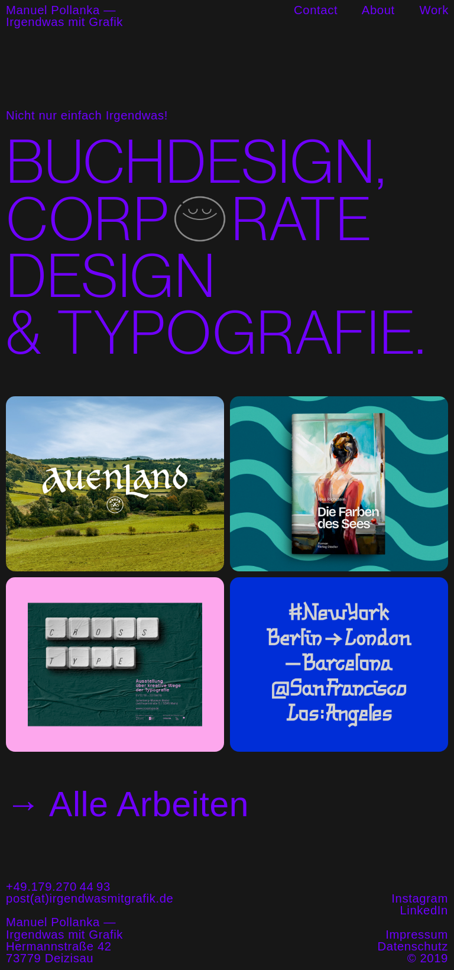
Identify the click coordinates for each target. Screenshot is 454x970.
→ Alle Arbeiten (127, 804)
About (378, 10)
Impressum (416, 934)
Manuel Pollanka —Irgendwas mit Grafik (64, 16)
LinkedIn (424, 910)
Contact (316, 10)
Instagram (419, 898)
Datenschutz (413, 946)
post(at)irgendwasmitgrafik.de (89, 898)
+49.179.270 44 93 (58, 886)
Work (434, 10)
